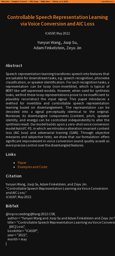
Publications (45, 1)
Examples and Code (32, 167)
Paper (22, 163)
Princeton (5, 1)
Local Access (107, 1)
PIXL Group (34, 1)
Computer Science (19, 1)
